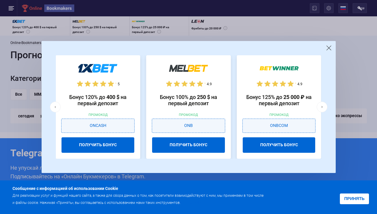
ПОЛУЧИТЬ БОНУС (98, 144)
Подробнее (193, 202)
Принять (354, 198)
